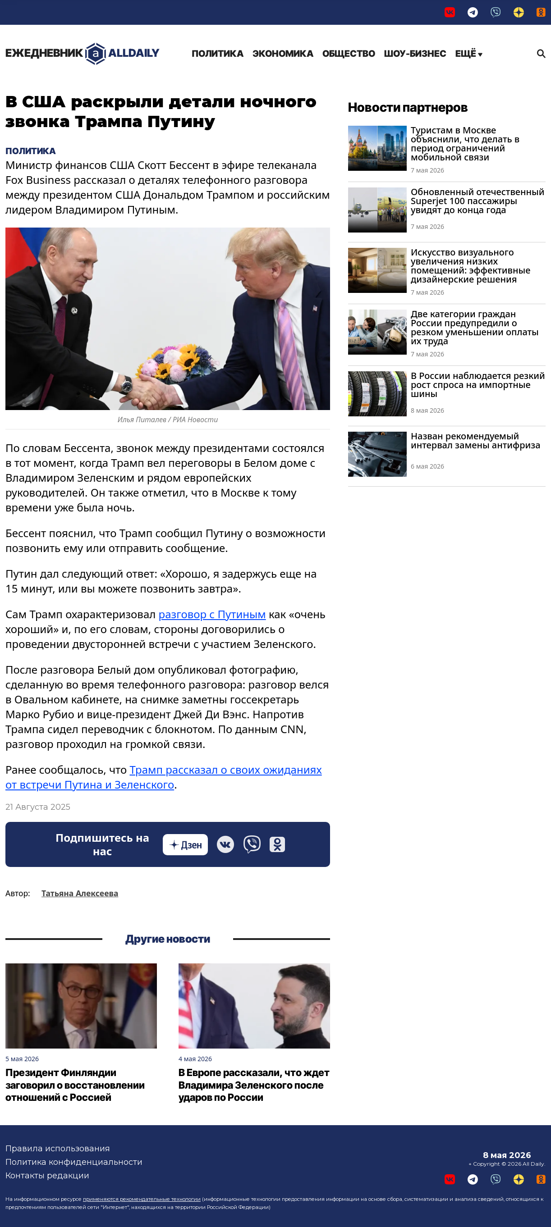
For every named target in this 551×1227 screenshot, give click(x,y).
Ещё (468, 53)
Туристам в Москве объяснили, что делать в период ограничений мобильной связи (465, 143)
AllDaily (82, 53)
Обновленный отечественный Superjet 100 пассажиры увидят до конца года (478, 201)
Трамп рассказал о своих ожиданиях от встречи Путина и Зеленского (163, 777)
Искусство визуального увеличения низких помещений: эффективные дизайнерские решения (471, 265)
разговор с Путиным (212, 614)
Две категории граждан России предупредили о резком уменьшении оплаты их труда (475, 327)
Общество (348, 53)
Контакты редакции (47, 1176)
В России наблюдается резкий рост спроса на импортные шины (478, 384)
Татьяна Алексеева (79, 893)
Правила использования (57, 1149)
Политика (217, 53)
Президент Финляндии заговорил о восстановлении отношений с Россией (75, 1085)
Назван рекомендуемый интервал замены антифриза (476, 440)
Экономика (283, 53)
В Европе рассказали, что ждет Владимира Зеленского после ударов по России (254, 1085)
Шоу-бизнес (415, 53)
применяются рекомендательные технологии (142, 1199)
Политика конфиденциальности (73, 1162)
